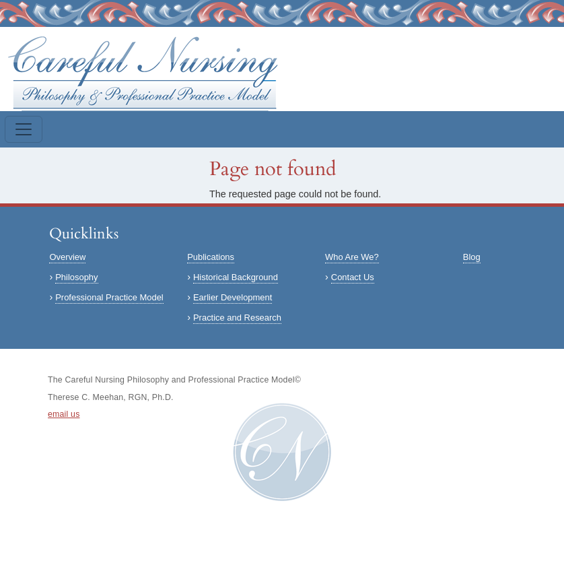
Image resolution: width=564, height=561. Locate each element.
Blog (472, 257)
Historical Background (235, 277)
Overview (67, 257)
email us (64, 414)
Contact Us (352, 277)
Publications (210, 257)
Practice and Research (237, 317)
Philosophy (76, 277)
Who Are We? (352, 257)
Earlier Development (232, 297)
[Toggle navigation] (23, 129)
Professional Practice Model (109, 297)
